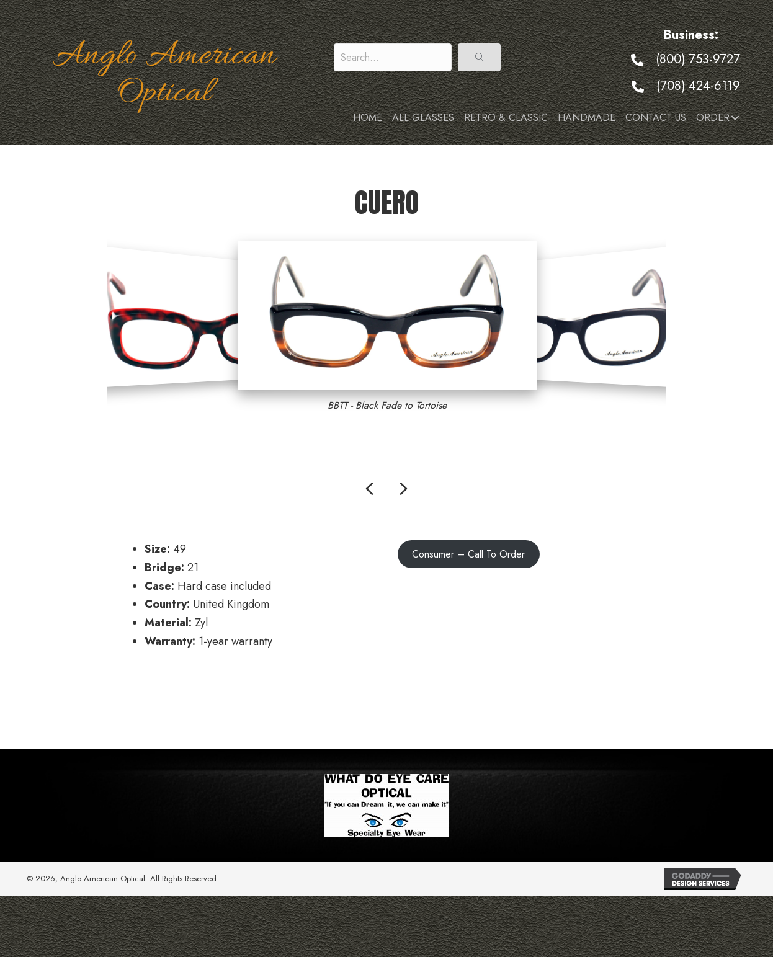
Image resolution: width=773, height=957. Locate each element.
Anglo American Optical (164, 75)
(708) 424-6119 (698, 86)
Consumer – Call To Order (468, 554)
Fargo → (632, 696)
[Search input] (393, 57)
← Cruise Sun (152, 696)
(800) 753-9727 (698, 59)
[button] (479, 57)
